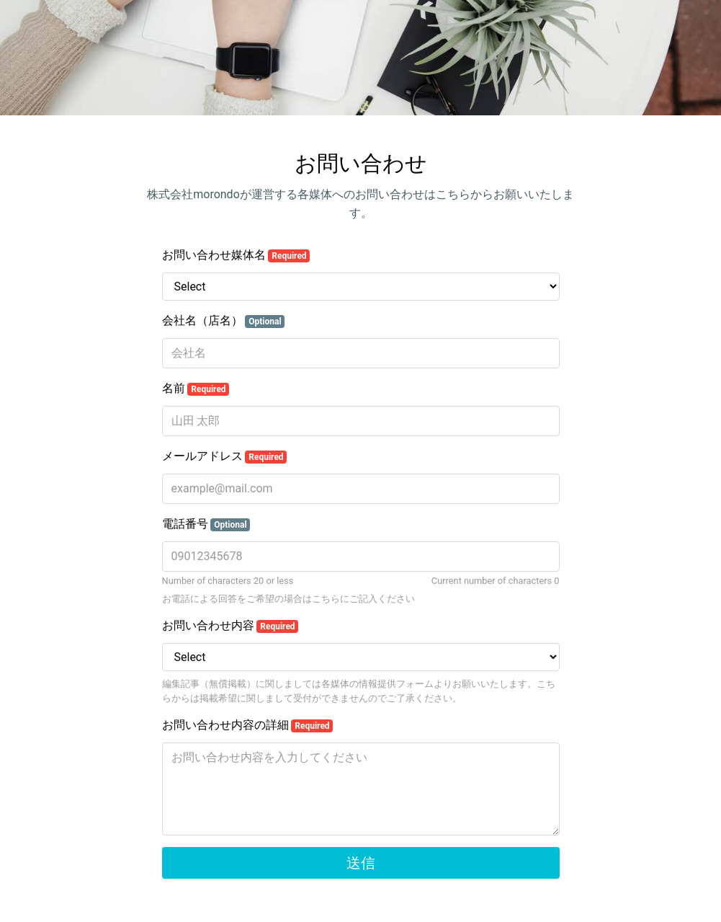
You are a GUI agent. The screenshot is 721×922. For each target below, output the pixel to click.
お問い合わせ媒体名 (236, 255)
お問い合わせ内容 (230, 626)
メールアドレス (224, 456)
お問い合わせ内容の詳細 (247, 725)
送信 (360, 863)
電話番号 (206, 524)
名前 (196, 388)
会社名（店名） (223, 321)
